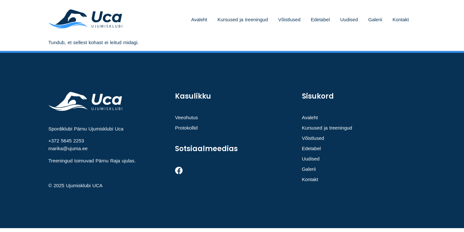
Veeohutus (186, 117)
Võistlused (289, 19)
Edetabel (320, 19)
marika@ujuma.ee (68, 148)
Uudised (349, 19)
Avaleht (199, 19)
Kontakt (400, 19)
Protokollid (186, 127)
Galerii (375, 19)
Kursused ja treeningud (243, 19)
